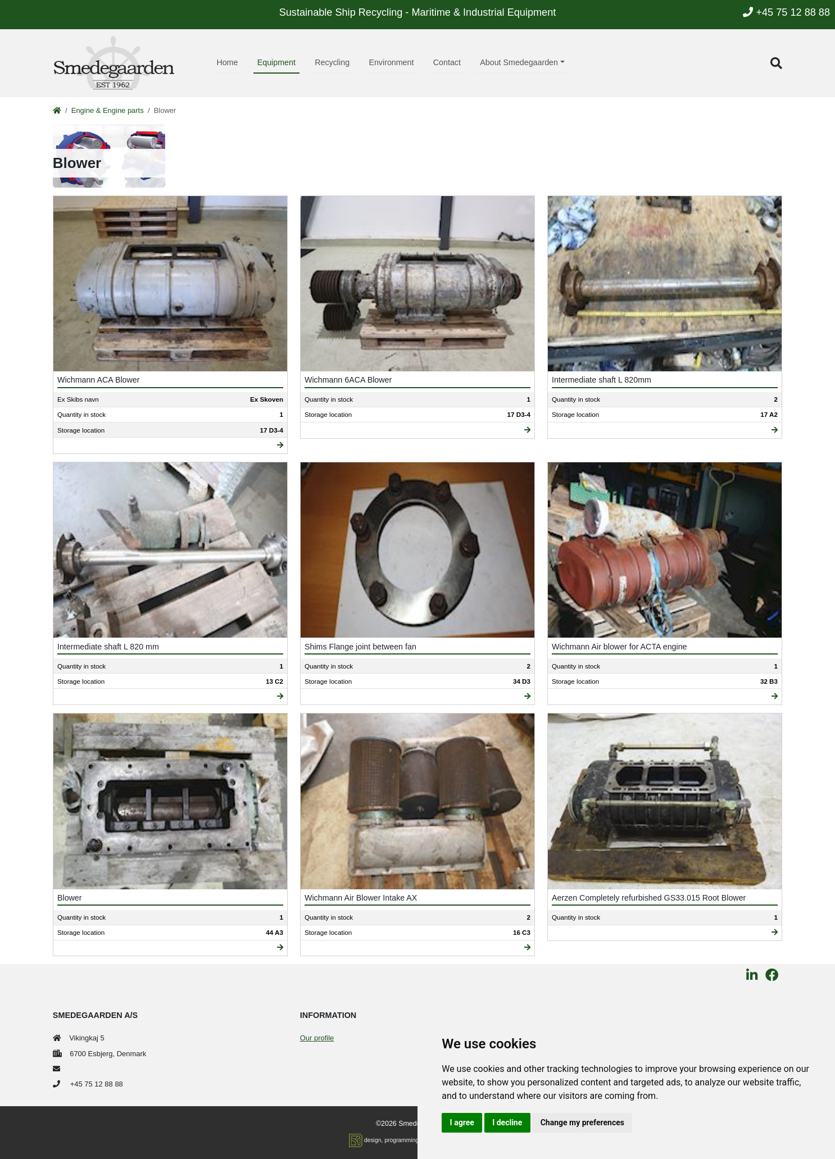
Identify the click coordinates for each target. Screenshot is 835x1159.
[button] (776, 63)
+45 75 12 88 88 (786, 12)
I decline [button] (507, 1122)
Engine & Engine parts (107, 110)
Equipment (276, 62)
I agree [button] (462, 1122)
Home (227, 62)
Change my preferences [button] (582, 1122)
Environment (391, 62)
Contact (447, 62)
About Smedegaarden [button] (519, 62)
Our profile (317, 1038)
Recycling (332, 62)
